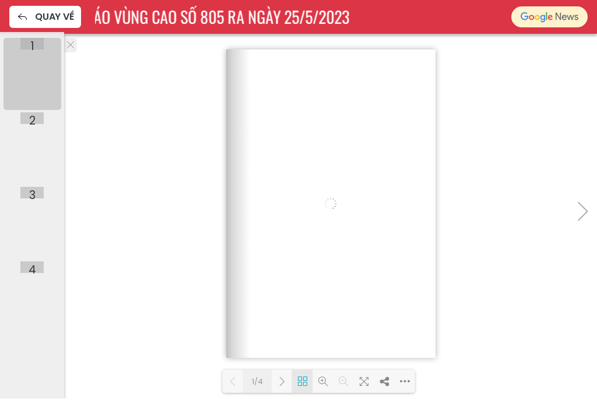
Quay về (45, 16)
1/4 (257, 381)
